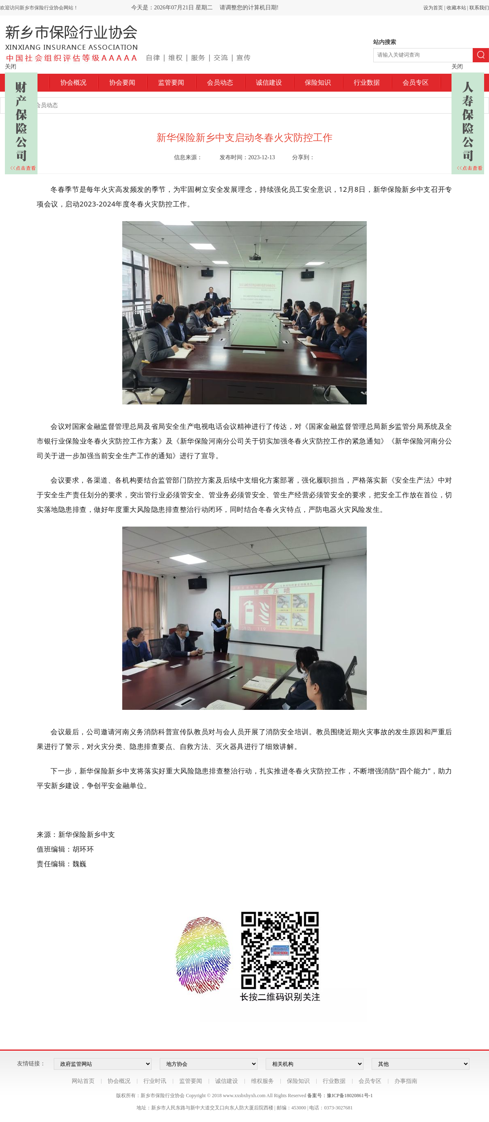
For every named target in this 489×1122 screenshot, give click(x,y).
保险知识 (318, 82)
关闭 (10, 67)
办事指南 (405, 1081)
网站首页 (83, 1081)
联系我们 (479, 8)
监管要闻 (171, 82)
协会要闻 (122, 82)
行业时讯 (154, 1081)
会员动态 (220, 82)
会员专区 (416, 82)
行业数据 (367, 82)
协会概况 (73, 82)
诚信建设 (269, 82)
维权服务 (262, 1081)
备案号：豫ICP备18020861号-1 (340, 1095)
